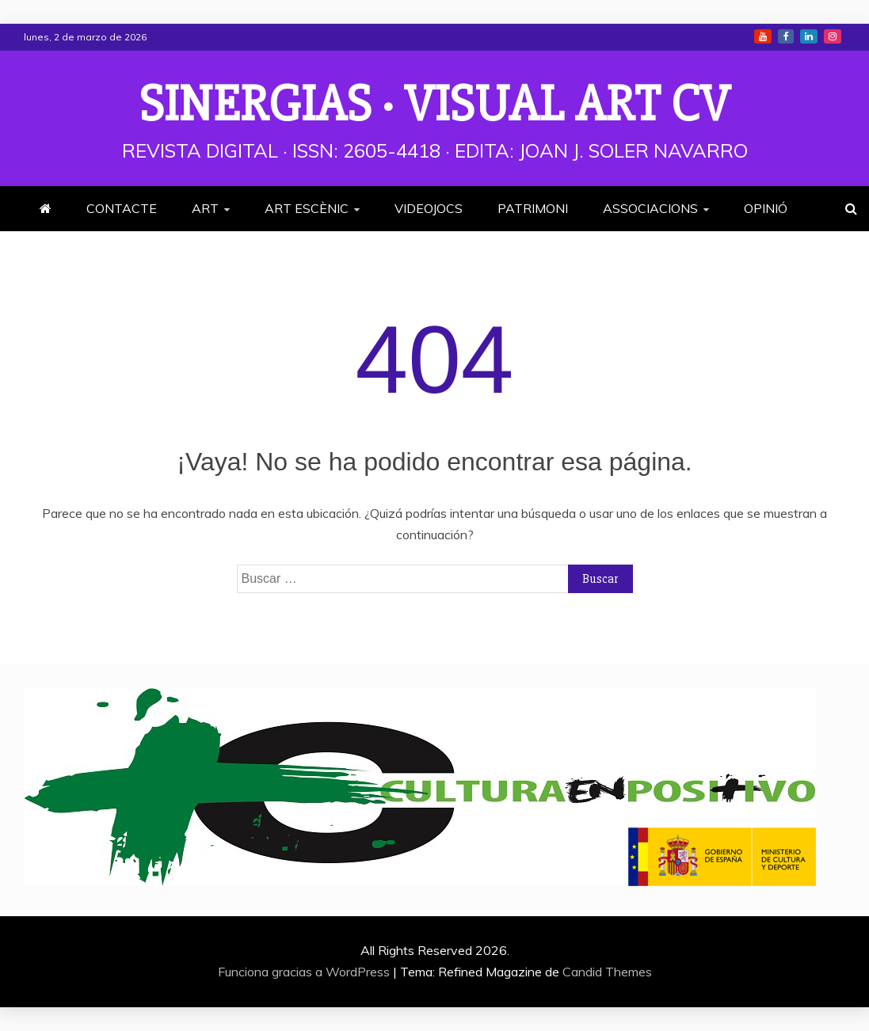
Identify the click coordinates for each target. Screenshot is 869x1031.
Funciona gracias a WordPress (305, 972)
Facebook (786, 36)
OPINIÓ (765, 208)
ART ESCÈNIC (307, 208)
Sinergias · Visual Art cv (434, 104)
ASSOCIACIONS (650, 208)
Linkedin (809, 36)
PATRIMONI (532, 208)
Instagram (832, 36)
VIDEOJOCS (428, 208)
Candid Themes (607, 972)
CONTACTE (121, 208)
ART (205, 208)
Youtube (763, 36)
